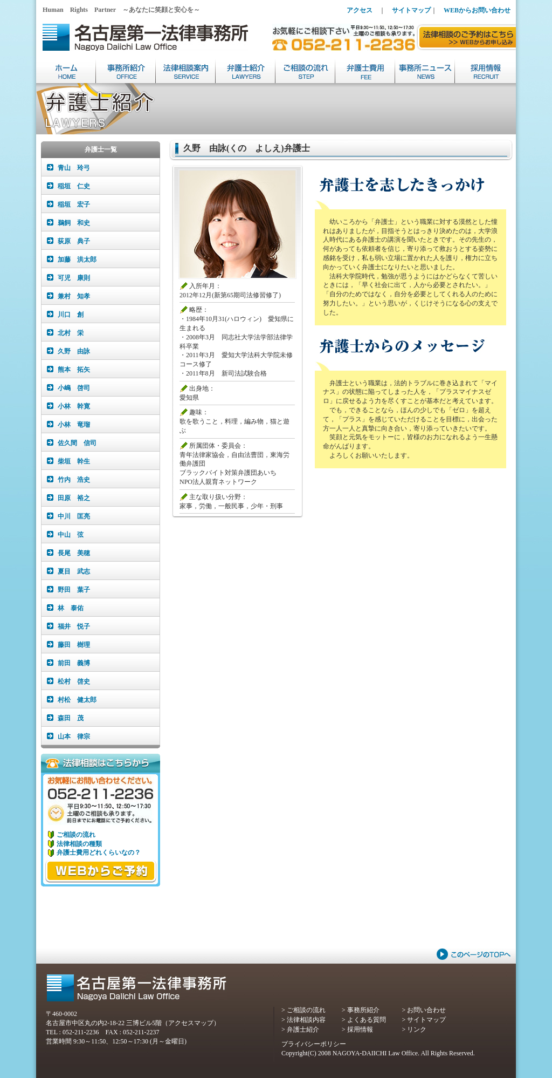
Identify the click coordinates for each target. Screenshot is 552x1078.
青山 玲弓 (74, 168)
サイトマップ (411, 10)
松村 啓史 (74, 681)
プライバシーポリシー (313, 1044)
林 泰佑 (71, 608)
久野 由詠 (74, 351)
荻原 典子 (74, 241)
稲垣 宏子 (74, 204)
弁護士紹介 (303, 1029)
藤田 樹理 (74, 645)
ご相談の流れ (76, 834)
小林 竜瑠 (74, 424)
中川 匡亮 (74, 516)
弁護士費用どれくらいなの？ (99, 852)
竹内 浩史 (74, 479)
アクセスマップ (190, 1023)
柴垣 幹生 (74, 461)
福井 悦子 (74, 626)
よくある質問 (366, 1020)
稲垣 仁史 (74, 186)
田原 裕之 (74, 498)
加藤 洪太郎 (77, 259)
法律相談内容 (306, 1020)
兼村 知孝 (74, 296)
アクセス (359, 10)
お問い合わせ (426, 1010)
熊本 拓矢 (74, 369)
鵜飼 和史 (74, 223)
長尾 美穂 (74, 553)
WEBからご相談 (100, 871)
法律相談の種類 (79, 844)
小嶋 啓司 (74, 388)
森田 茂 (71, 718)
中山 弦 (71, 534)
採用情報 (360, 1029)
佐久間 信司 (77, 443)
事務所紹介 (363, 1010)
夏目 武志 (74, 571)
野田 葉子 (74, 589)
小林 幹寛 (74, 406)
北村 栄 (71, 333)
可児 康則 (74, 278)
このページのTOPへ (473, 954)
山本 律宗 (74, 736)
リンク (416, 1029)
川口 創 (71, 314)
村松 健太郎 (77, 700)
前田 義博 (74, 663)
